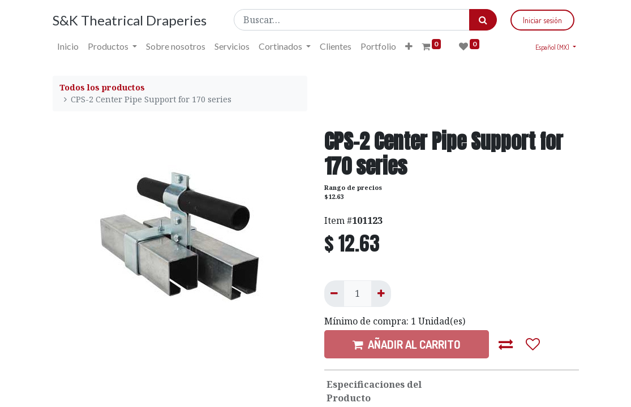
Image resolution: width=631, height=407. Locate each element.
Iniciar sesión (542, 20)
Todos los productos (102, 87)
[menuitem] (68, 46)
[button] (409, 46)
